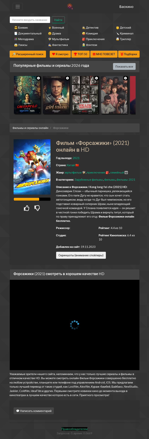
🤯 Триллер (123, 39)
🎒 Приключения (93, 39)
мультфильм (73, 172)
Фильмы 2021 (126, 179)
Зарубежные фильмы (89, 179)
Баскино (126, 6)
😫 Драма (54, 33)
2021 (76, 158)
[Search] (30, 19)
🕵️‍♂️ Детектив (90, 27)
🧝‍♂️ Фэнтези (89, 44)
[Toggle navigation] (18, 6)
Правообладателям (75, 429)
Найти (58, 19)
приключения (96, 172)
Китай (71, 165)
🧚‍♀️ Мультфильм (58, 39)
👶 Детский (123, 27)
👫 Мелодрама (24, 39)
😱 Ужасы (21, 44)
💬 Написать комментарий (34, 410)
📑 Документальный (26, 33)
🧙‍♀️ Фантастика (58, 44)
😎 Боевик (21, 27)
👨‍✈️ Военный (56, 27)
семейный (117, 172)
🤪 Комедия (90, 33)
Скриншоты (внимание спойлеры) (81, 255)
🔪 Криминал (125, 33)
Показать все (124, 66)
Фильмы (109, 179)
